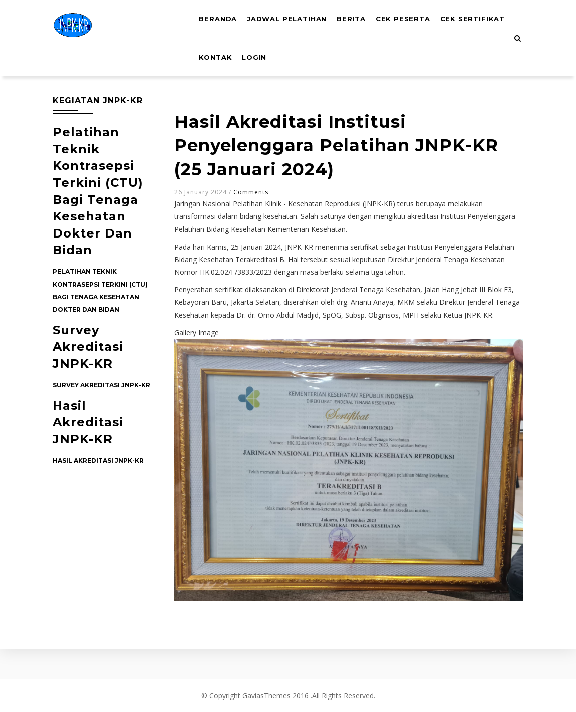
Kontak (295, 65)
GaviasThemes (266, 695)
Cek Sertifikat (233, 65)
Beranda (219, 22)
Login (336, 65)
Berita (359, 22)
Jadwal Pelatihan (291, 22)
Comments (250, 192)
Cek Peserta (413, 22)
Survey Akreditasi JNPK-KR (88, 347)
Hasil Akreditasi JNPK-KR (88, 422)
